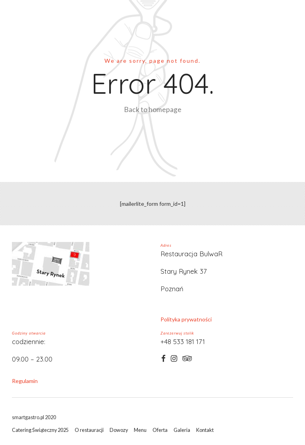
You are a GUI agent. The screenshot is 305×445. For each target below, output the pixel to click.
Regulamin (25, 380)
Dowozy (119, 430)
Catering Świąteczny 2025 (40, 430)
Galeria (182, 430)
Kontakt (205, 430)
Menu (140, 430)
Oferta (160, 430)
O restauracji (89, 430)
